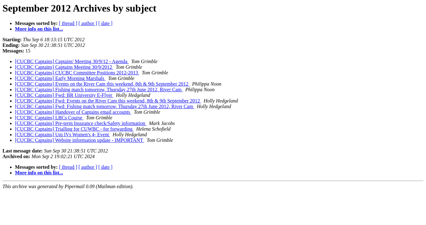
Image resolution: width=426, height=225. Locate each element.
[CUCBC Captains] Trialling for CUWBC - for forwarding (74, 129)
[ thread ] (68, 23)
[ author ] (88, 23)
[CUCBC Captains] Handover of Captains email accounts (73, 112)
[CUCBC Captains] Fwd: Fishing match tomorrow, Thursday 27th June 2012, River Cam (104, 106)
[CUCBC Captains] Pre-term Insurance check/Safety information (80, 123)
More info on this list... (39, 29)
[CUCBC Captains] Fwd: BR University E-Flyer (64, 95)
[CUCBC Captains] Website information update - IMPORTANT (79, 140)
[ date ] (105, 23)
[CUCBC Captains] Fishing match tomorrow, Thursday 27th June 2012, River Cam (99, 89)
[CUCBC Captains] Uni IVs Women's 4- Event (62, 134)
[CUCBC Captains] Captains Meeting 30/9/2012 (64, 67)
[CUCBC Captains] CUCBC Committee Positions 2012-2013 (77, 72)
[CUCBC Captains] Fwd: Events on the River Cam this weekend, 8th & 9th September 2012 (108, 100)
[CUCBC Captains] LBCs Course (49, 117)
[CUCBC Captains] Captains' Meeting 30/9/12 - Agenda (72, 61)
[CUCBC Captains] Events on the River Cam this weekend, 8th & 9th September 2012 (102, 84)
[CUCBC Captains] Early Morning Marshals (60, 78)
